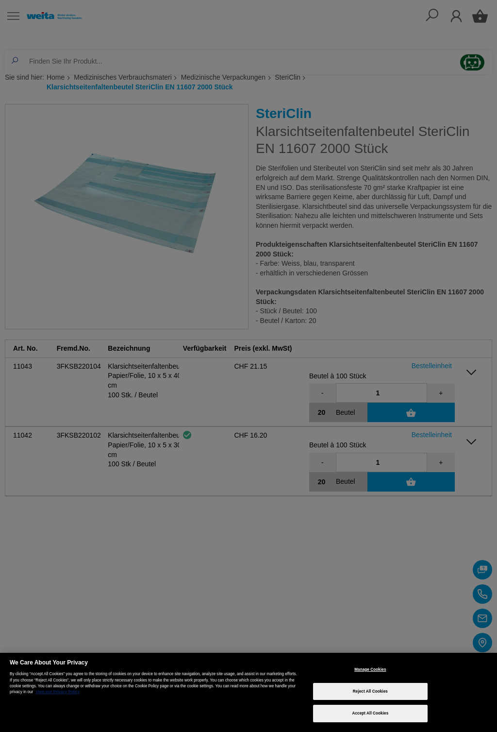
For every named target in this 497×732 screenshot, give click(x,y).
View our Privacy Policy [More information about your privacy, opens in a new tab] (57, 692)
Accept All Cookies (370, 713)
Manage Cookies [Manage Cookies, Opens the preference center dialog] (370, 669)
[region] (248, 692)
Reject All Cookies (370, 691)
